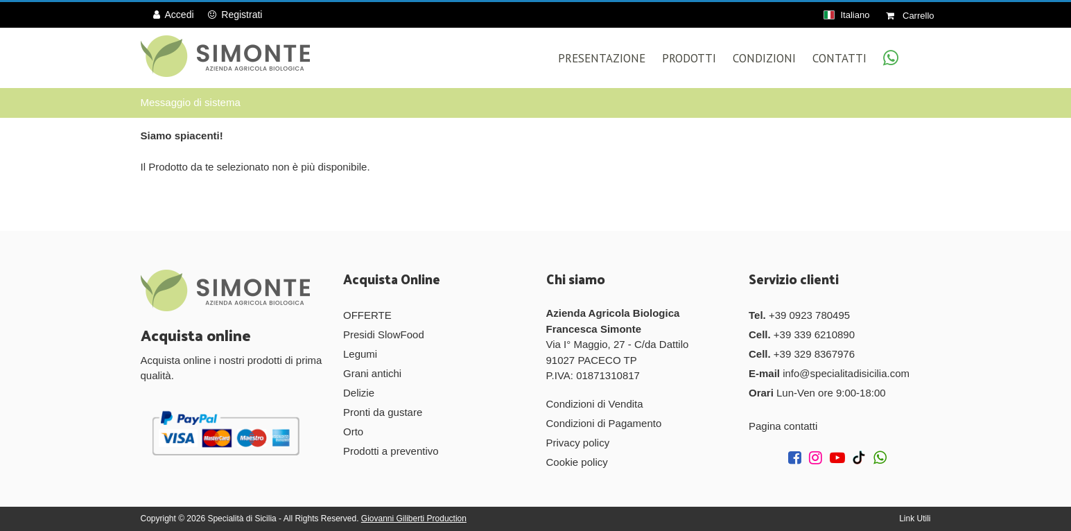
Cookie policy (577, 462)
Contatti (839, 58)
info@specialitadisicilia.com (846, 373)
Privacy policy (578, 443)
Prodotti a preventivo (391, 451)
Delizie (358, 393)
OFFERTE (367, 315)
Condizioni (764, 58)
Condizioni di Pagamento (604, 423)
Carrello (910, 15)
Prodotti (689, 58)
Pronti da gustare (382, 412)
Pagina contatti (783, 426)
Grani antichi (372, 373)
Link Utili (914, 518)
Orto (353, 431)
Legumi (360, 354)
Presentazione (601, 58)
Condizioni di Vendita (594, 404)
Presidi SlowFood (383, 334)
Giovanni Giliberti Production (414, 518)
